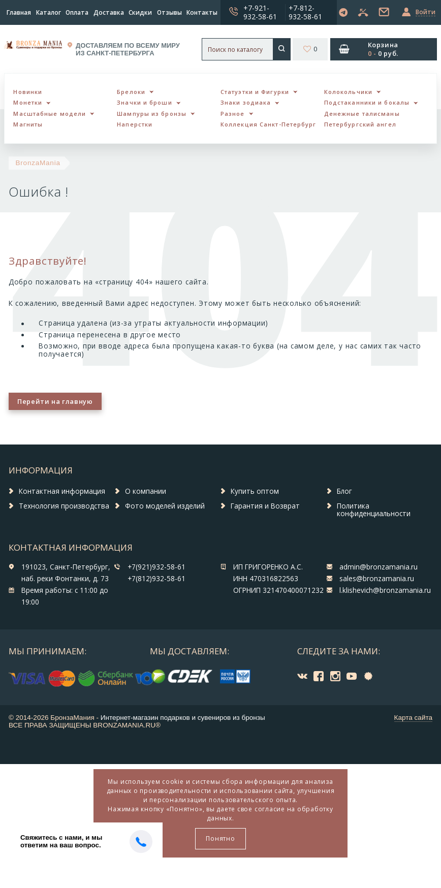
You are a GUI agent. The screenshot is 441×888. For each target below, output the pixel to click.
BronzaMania (38, 163)
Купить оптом (255, 491)
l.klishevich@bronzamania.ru (385, 590)
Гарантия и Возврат (265, 506)
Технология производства (64, 506)
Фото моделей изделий (165, 506)
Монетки (27, 102)
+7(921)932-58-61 (156, 567)
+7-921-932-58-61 (260, 12)
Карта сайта (413, 717)
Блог (344, 491)
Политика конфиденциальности (374, 510)
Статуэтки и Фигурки (254, 92)
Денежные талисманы (362, 113)
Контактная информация (62, 491)
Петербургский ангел (360, 124)
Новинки (27, 92)
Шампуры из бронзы (151, 113)
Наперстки (134, 124)
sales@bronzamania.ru (376, 578)
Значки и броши (144, 102)
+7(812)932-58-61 (156, 578)
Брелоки (131, 92)
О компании (145, 491)
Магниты (28, 124)
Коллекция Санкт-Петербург (268, 124)
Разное (232, 113)
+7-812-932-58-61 (305, 12)
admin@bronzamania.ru (378, 567)
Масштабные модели (49, 113)
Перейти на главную (54, 401)
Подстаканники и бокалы (367, 102)
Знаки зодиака (245, 102)
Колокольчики (348, 92)
